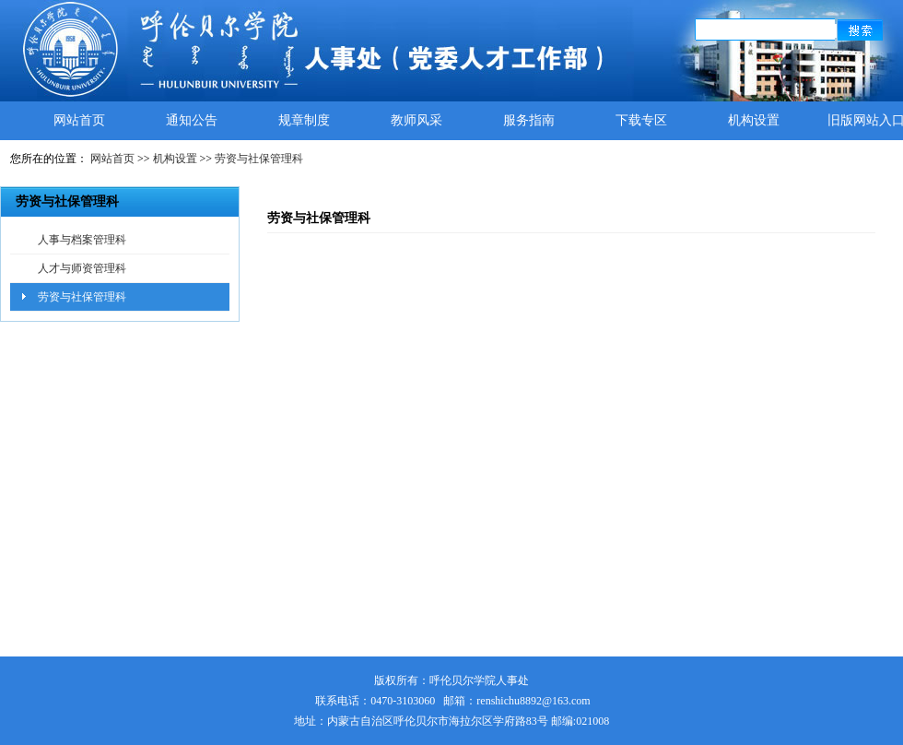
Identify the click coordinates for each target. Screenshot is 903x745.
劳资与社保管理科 (259, 158)
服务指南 (529, 120)
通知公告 (191, 120)
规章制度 (304, 120)
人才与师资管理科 (82, 268)
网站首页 (79, 120)
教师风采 (416, 120)
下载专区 (641, 120)
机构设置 (754, 120)
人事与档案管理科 (82, 239)
